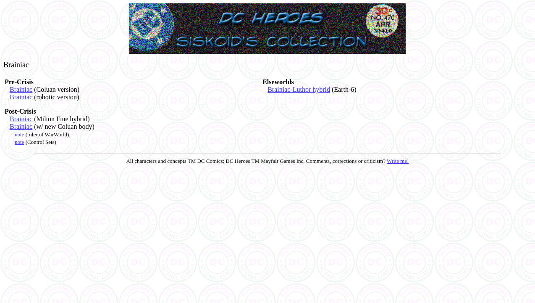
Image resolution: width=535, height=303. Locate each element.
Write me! (398, 161)
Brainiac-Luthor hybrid (299, 89)
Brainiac (21, 89)
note (19, 134)
